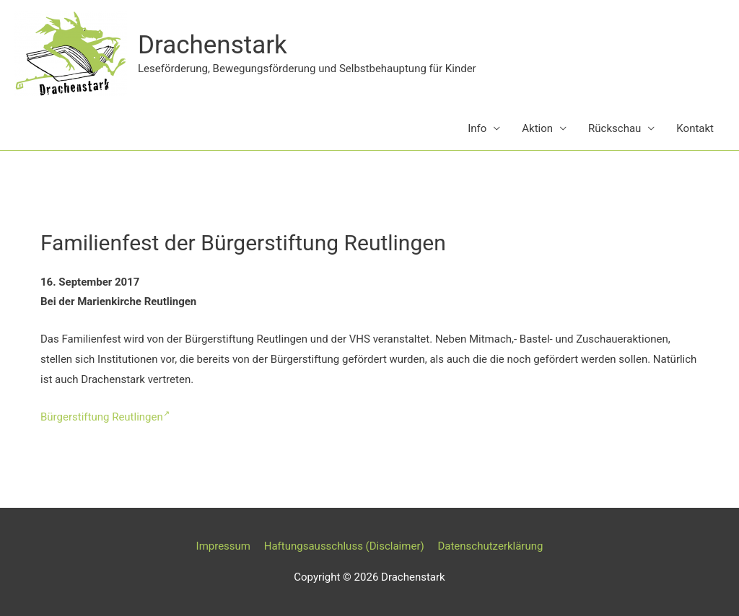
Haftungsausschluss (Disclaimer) (344, 546)
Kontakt (695, 128)
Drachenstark (212, 45)
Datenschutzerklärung (490, 546)
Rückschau (614, 128)
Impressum (223, 546)
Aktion (537, 128)
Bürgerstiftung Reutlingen (105, 416)
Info (477, 128)
